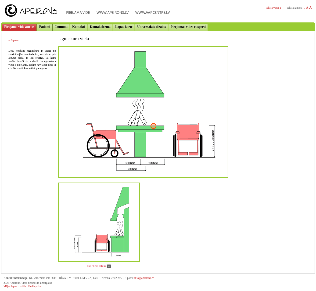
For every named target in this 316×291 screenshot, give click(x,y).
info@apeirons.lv (144, 278)
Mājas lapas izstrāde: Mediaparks (22, 286)
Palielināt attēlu (96, 266)
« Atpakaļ (13, 40)
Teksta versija (273, 7)
